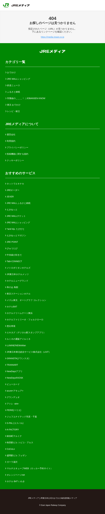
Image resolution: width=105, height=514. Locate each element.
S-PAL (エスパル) (14, 423)
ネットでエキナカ (14, 183)
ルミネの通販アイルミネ (17, 339)
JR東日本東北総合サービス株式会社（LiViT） (28, 352)
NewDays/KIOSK (14, 378)
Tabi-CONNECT (13, 261)
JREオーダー (12, 190)
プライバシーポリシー (16, 147)
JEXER (9, 196)
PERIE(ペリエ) (13, 410)
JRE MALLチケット (15, 216)
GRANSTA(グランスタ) (17, 358)
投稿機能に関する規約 (16, 154)
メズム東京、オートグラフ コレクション (25, 300)
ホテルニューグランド (16, 280)
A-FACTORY (12, 429)
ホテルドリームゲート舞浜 (19, 313)
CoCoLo (10, 449)
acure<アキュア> (14, 391)
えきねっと (11, 209)
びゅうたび (11, 248)
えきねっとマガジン (15, 235)
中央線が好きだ (13, 255)
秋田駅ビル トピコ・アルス (19, 442)
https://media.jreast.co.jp (52, 37)
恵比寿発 (10, 326)
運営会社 (10, 134)
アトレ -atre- (12, 403)
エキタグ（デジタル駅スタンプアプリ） (25, 332)
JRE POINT (11, 242)
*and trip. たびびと (15, 229)
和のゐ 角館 (11, 287)
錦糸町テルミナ (13, 436)
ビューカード (12, 384)
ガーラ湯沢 (11, 462)
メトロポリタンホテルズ (17, 268)
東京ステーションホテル (17, 293)
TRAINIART (11, 365)
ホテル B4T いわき (15, 481)
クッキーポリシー (14, 160)
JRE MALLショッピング (17, 222)
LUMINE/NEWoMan (15, 345)
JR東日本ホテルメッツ (17, 274)
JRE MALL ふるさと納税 (17, 203)
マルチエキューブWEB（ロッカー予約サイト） (29, 468)
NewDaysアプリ (13, 371)
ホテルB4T (11, 306)
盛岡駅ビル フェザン (16, 455)
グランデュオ (12, 397)
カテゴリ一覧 (15, 62)
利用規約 (10, 141)
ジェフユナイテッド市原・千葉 (21, 416)
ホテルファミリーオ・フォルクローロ (24, 319)
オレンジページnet (15, 475)
